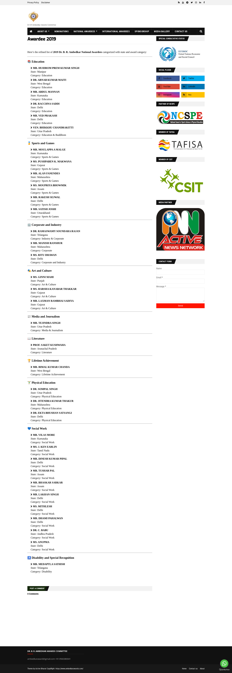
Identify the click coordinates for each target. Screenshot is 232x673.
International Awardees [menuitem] (116, 31)
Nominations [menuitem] (61, 31)
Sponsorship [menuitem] (142, 31)
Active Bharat (40, 669)
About (202, 669)
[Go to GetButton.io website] (224, 670)
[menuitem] (31, 31)
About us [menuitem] (42, 31)
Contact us (193, 669)
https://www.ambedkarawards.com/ (69, 669)
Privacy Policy (33, 2)
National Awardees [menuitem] (84, 31)
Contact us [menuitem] (181, 31)
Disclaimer (45, 2)
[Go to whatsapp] (224, 663)
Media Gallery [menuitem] (162, 31)
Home (184, 669)
